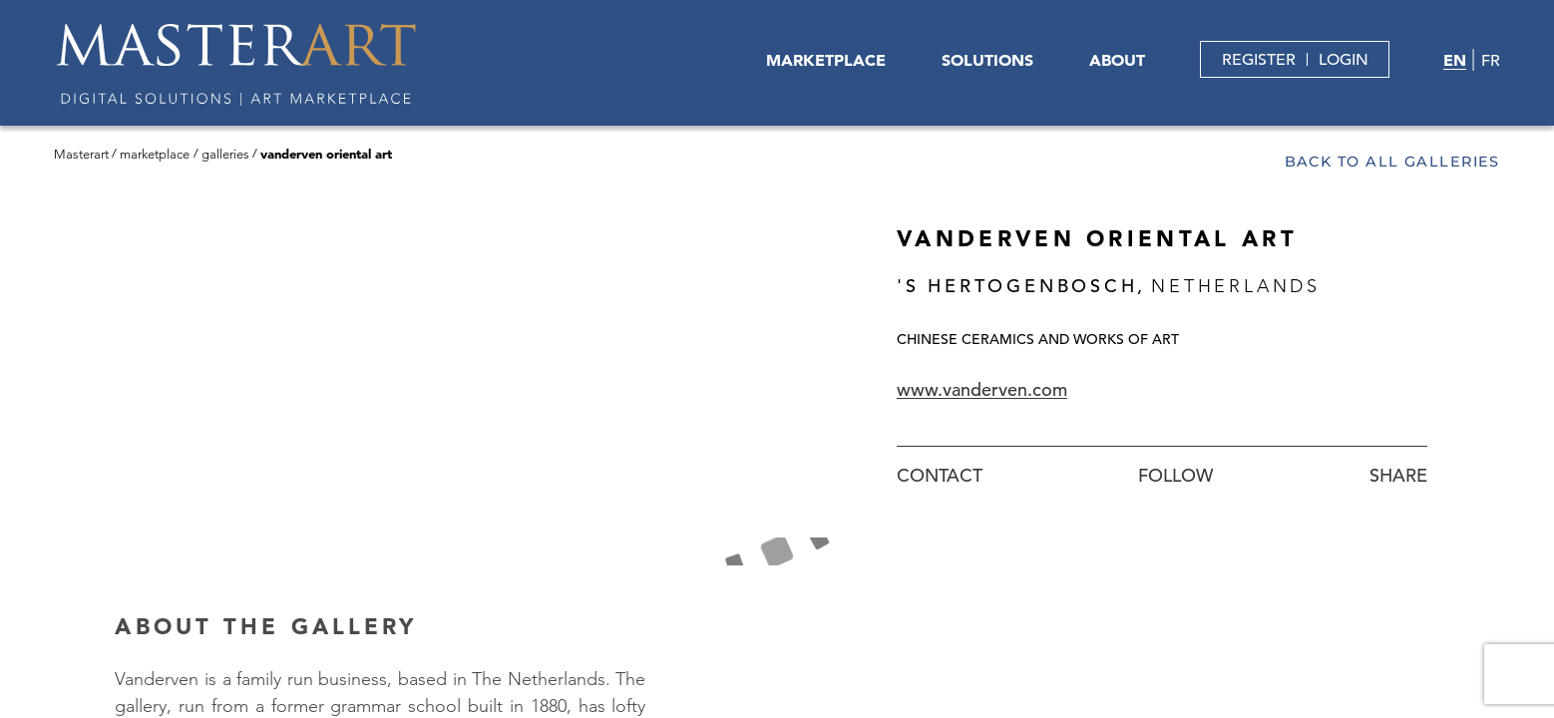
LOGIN (1343, 60)
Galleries (225, 154)
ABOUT (1117, 60)
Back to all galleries (1392, 162)
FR (1490, 61)
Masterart (81, 154)
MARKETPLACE (826, 60)
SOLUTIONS (987, 60)
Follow (1175, 476)
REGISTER (1259, 60)
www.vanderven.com (982, 389)
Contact (939, 476)
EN (1454, 60)
